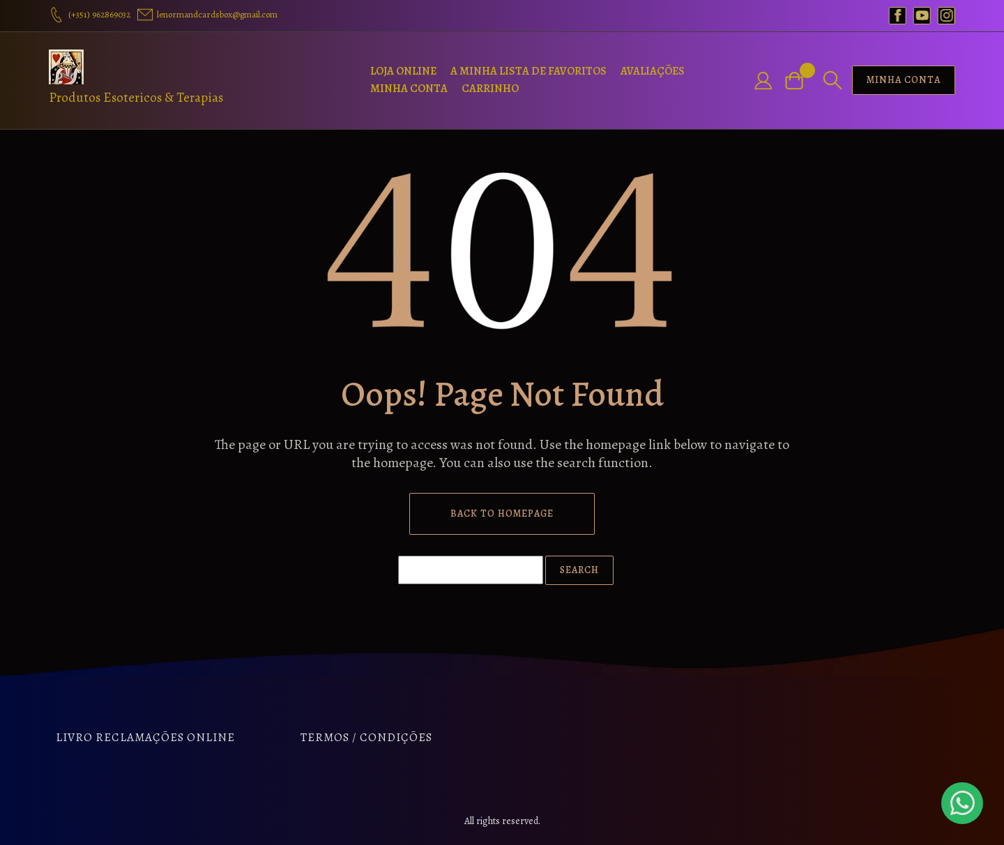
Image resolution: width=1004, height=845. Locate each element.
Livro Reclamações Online (145, 737)
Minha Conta (409, 88)
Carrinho (490, 88)
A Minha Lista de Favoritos (528, 71)
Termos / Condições (366, 737)
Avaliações (653, 71)
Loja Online (403, 71)
